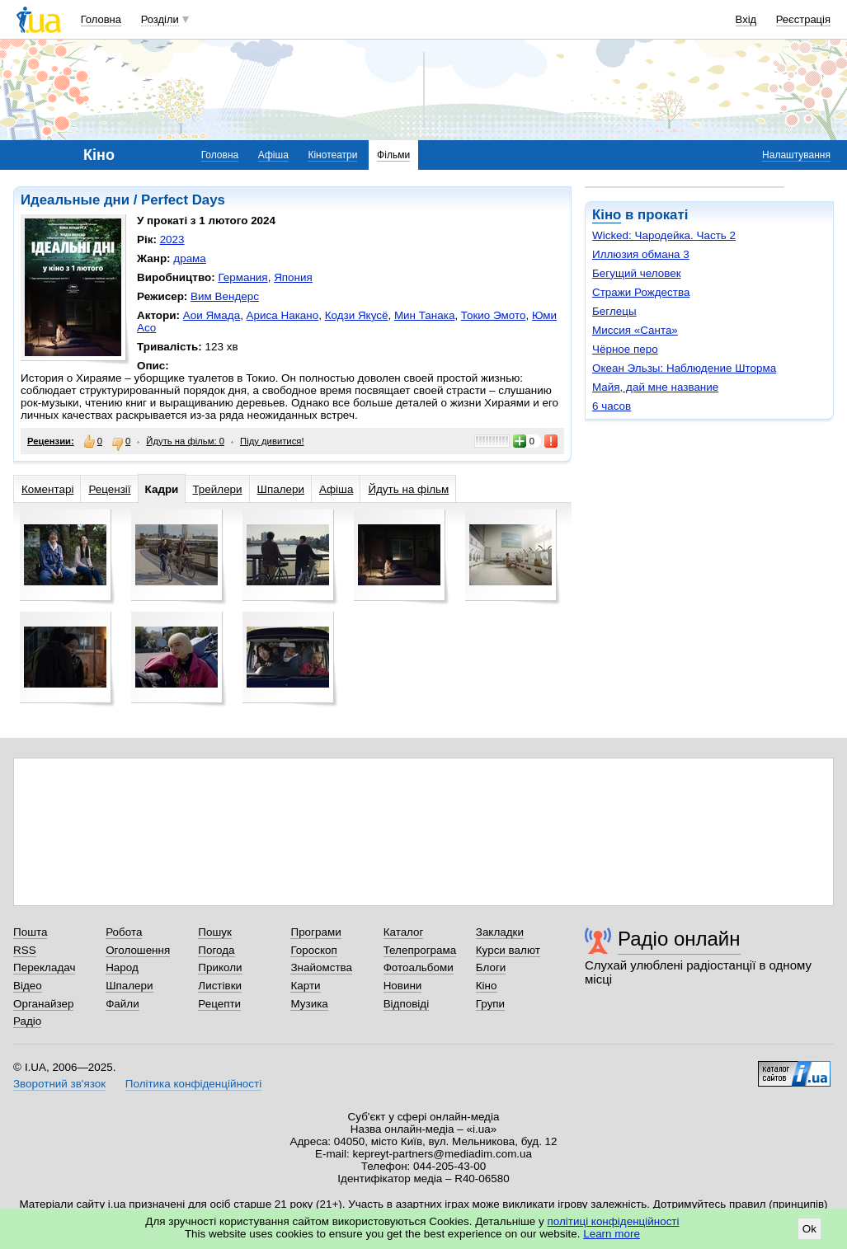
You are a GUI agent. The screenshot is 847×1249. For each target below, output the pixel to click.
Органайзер (43, 1004)
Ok (809, 1229)
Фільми (393, 155)
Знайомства (321, 967)
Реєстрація (803, 19)
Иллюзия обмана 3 (640, 254)
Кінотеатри (332, 155)
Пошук (215, 932)
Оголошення (138, 950)
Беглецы (614, 311)
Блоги (491, 967)
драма (189, 258)
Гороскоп (313, 950)
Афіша (273, 155)
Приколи (220, 967)
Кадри (162, 489)
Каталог (404, 932)
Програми (315, 932)
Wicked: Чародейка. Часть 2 (664, 235)
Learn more (611, 1234)
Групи (490, 1004)
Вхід (746, 19)
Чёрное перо (625, 349)
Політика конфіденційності (193, 1084)
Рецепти (219, 1004)
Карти (305, 985)
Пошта (30, 932)
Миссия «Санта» (635, 330)
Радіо (27, 1021)
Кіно (606, 215)
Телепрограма (420, 950)
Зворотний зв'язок (59, 1084)
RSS (24, 950)
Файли (122, 1004)
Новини (403, 985)
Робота (124, 932)
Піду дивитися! (272, 441)
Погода (216, 950)
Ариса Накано (283, 315)
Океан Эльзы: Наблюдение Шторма (684, 368)
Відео (27, 985)
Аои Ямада (211, 315)
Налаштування (796, 155)
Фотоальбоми (419, 967)
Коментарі (47, 489)
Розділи (160, 19)
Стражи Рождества (640, 292)
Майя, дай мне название (655, 387)
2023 (172, 239)
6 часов (611, 406)
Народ (122, 967)
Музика (308, 1004)
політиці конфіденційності (614, 1221)
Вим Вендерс (225, 296)
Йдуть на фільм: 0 (185, 441)
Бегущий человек (636, 273)
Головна (101, 19)
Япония (293, 277)
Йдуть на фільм (408, 489)
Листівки (220, 985)
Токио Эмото (493, 315)
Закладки (500, 932)
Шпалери (280, 489)
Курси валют (508, 950)
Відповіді (407, 1004)
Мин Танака (424, 315)
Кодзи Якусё (356, 315)
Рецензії (109, 489)
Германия (242, 277)
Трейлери (217, 489)
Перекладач (44, 967)
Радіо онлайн (679, 938)
